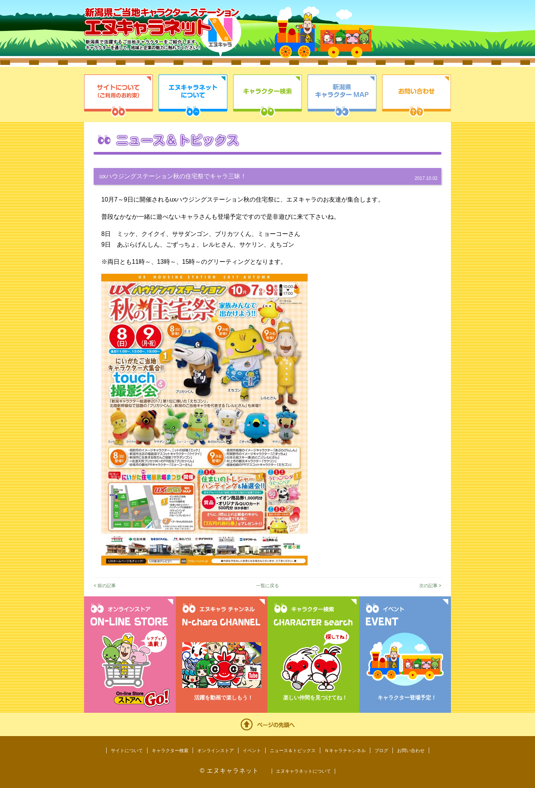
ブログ (381, 750)
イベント (252, 750)
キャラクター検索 (267, 95)
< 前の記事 (105, 585)
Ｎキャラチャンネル (345, 750)
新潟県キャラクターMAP (342, 95)
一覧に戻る (267, 585)
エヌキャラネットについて (193, 95)
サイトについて (118, 95)
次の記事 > (430, 585)
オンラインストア (215, 750)
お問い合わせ (416, 95)
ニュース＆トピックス (293, 750)
